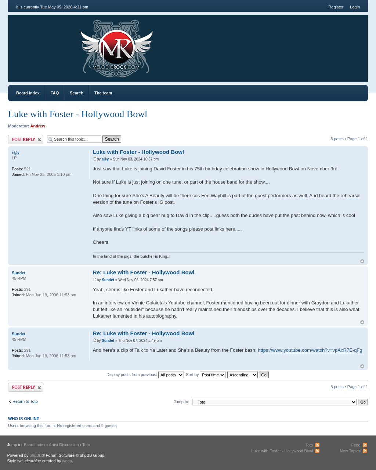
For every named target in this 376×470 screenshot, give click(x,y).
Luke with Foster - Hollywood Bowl (77, 114)
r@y (105, 159)
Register (335, 7)
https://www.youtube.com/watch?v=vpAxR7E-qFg (310, 350)
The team (103, 93)
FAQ (55, 93)
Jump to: (181, 402)
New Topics (350, 451)
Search (76, 93)
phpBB (36, 455)
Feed (355, 445)
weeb (67, 461)
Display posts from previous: (145, 374)
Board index (28, 93)
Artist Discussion (64, 444)
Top (362, 261)
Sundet (108, 280)
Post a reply (25, 139)
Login (355, 7)
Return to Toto (25, 401)
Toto (86, 444)
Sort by (205, 374)
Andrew (37, 126)
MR (49, 44)
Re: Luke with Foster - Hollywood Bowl (144, 272)
